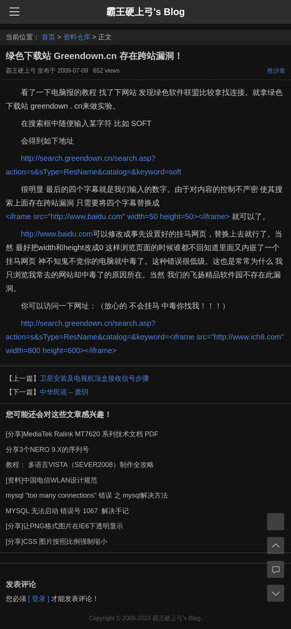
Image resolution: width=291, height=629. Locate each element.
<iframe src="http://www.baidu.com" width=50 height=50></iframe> (118, 216)
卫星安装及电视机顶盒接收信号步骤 (94, 378)
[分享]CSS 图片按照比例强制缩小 (56, 541)
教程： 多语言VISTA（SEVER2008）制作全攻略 (80, 465)
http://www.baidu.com (57, 234)
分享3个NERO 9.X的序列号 (47, 449)
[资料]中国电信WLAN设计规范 (51, 480)
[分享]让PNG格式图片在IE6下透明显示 (64, 526)
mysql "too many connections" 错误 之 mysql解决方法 (87, 495)
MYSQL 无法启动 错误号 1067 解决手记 (67, 511)
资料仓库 (77, 37)
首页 (48, 37)
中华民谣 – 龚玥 (64, 392)
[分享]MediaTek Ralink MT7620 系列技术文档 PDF (82, 434)
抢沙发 (276, 70)
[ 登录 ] (38, 599)
